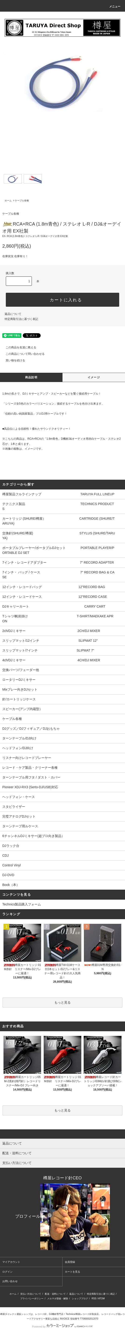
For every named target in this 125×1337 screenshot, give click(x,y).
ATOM (101, 1298)
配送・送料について (55, 1294)
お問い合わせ (10, 1281)
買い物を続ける (12, 360)
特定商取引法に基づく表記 (21, 319)
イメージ (94, 377)
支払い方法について (30, 1294)
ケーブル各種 (22, 200)
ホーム (8, 200)
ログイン (7, 1271)
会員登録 (70, 1262)
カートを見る (72, 1271)
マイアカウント (11, 1262)
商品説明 (31, 377)
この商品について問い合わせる (22, 354)
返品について (13, 314)
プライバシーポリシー (31, 1298)
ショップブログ (80, 1298)
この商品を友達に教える (18, 347)
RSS (94, 1298)
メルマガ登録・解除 (57, 1298)
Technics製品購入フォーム (21, 904)
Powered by (62, 1326)
